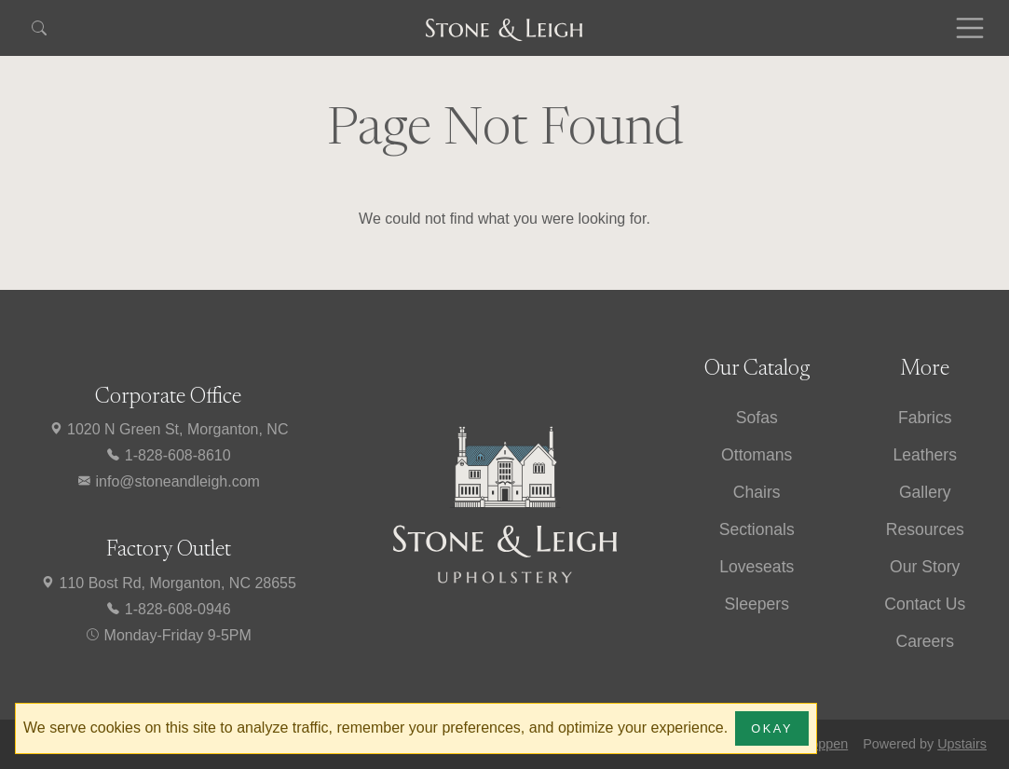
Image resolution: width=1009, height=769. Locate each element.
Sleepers (757, 604)
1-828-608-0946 (167, 609)
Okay (772, 728)
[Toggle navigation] (970, 27)
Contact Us (924, 604)
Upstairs (962, 743)
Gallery (925, 492)
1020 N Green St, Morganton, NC (168, 429)
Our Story (925, 566)
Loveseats (756, 566)
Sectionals (757, 529)
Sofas (757, 417)
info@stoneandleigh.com (168, 481)
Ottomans (756, 455)
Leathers (925, 455)
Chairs (757, 492)
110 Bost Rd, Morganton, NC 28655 (168, 583)
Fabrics (925, 417)
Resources (925, 529)
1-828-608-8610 (167, 455)
